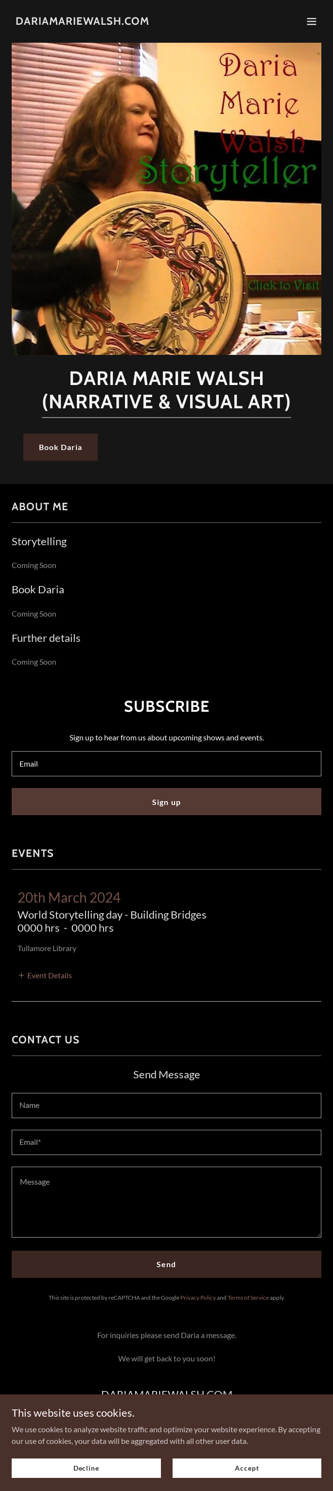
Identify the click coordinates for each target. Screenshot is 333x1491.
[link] (82, 21)
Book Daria (60, 447)
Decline (86, 1474)
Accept (247, 1474)
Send (166, 1264)
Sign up (166, 801)
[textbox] (166, 763)
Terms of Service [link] (248, 1297)
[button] (311, 21)
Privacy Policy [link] (198, 1297)
